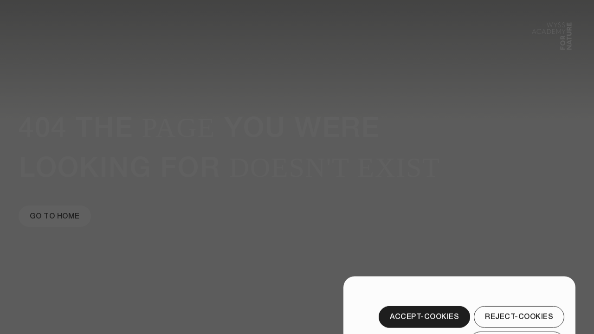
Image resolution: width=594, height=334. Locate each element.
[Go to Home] (55, 216)
